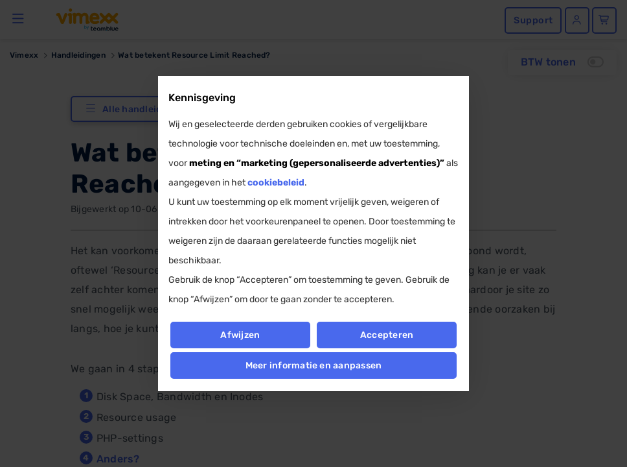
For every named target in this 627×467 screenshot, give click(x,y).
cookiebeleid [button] (275, 182)
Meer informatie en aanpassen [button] (313, 365)
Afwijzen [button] (240, 335)
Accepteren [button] (386, 335)
